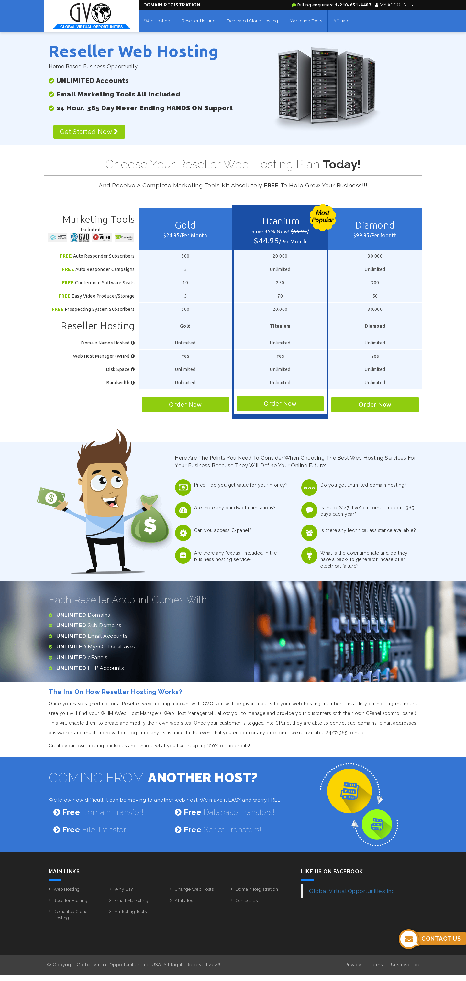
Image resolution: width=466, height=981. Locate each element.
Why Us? (123, 889)
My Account (394, 4)
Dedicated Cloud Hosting (252, 20)
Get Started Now (89, 132)
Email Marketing (131, 900)
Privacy (353, 964)
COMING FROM (153, 777)
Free (66, 256)
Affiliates (342, 20)
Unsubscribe (405, 964)
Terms (376, 964)
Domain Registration (172, 4)
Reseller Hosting (199, 20)
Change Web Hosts (194, 889)
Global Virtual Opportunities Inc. (352, 891)
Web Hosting (157, 20)
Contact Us (247, 900)
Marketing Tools (306, 20)
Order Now (185, 404)
